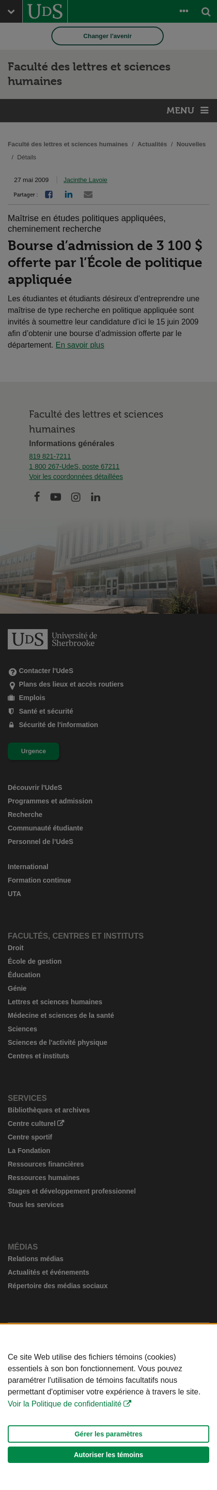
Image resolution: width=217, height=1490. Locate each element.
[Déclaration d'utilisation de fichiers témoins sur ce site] (108, 1407)
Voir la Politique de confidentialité (65, 1404)
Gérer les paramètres (108, 1434)
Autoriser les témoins (108, 1455)
